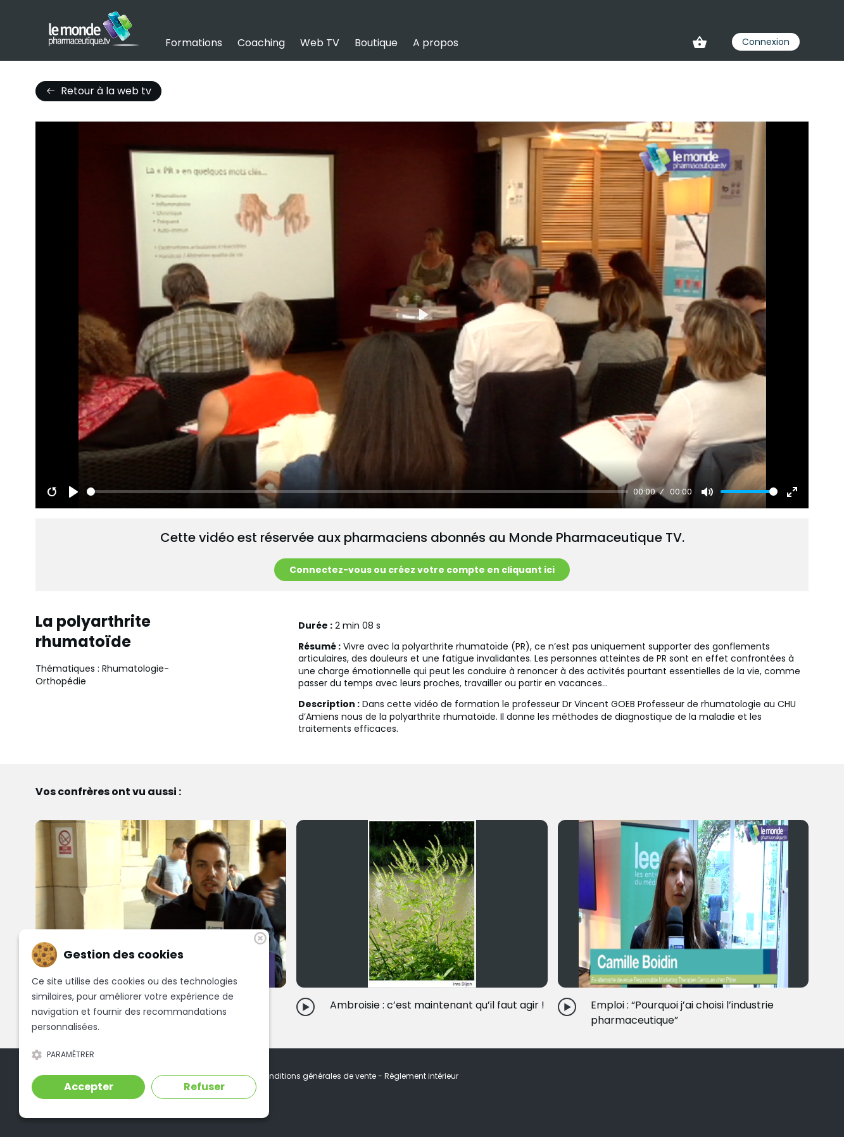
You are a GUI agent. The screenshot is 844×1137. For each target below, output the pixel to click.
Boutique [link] (376, 42)
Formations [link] (193, 42)
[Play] (73, 492)
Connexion (766, 41)
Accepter (88, 1086)
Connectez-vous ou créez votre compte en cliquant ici (422, 569)
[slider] (357, 492)
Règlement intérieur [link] (421, 1076)
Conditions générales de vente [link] (318, 1076)
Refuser (204, 1086)
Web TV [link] (319, 42)
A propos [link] (435, 42)
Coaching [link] (261, 42)
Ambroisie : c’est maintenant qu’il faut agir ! (437, 1005)
